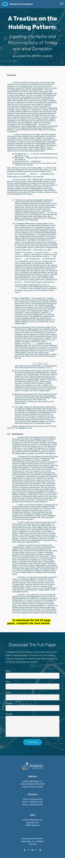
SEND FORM (32, 742)
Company (9, 703)
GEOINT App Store (32, 825)
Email (8, 682)
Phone (8, 692)
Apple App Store (32, 823)
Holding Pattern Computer (21, 4)
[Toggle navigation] (61, 3)
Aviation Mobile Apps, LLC (32, 820)
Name (8, 671)
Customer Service (35, 799)
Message (9, 714)
